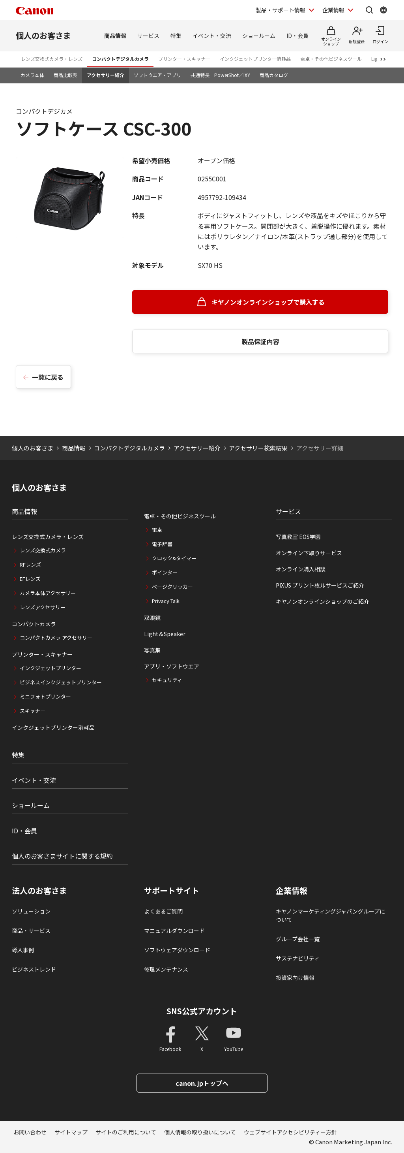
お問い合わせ (30, 1132)
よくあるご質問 (163, 911)
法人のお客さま (39, 890)
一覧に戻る (48, 377)
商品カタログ (274, 75)
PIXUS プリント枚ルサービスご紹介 (320, 585)
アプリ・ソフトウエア (171, 666)
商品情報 (115, 36)
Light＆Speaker (164, 634)
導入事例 (23, 950)
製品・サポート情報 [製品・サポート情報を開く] (280, 10)
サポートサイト (171, 890)
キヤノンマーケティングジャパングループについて (330, 915)
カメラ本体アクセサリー (48, 593)
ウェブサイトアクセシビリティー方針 (290, 1132)
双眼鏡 (152, 618)
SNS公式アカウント (201, 1011)
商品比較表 (65, 75)
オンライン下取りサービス (309, 553)
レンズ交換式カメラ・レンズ (51, 58)
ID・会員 (297, 36)
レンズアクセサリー (42, 607)
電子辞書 (162, 544)
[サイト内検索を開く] (369, 10)
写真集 (152, 650)
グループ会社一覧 (298, 939)
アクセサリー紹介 (105, 75)
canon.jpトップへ (202, 1083)
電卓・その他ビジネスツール (331, 58)
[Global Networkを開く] (383, 10)
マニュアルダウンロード (174, 930)
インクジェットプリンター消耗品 (255, 58)
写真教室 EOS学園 (298, 537)
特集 (175, 36)
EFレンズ (30, 578)
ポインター (165, 572)
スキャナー (32, 710)
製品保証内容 (260, 341)
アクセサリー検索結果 (258, 448)
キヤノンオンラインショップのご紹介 (322, 601)
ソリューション (31, 911)
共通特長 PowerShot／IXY (220, 75)
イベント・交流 (212, 36)
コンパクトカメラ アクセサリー (56, 637)
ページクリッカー (172, 586)
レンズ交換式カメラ (43, 550)
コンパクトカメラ (34, 624)
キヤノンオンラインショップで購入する (268, 302)
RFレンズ (30, 564)
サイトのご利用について (125, 1132)
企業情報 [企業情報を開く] (333, 10)
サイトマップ (71, 1132)
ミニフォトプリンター (45, 696)
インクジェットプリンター (50, 668)
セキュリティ (167, 680)
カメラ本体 (32, 75)
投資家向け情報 (295, 978)
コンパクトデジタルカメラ (120, 58)
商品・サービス (31, 930)
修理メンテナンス (166, 969)
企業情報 (291, 890)
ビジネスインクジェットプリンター (61, 682)
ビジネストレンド (34, 969)
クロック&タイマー (174, 558)
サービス (148, 36)
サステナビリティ (298, 958)
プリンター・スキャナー (184, 58)
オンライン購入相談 (300, 569)
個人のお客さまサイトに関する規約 (62, 856)
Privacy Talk (166, 601)
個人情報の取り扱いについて (200, 1132)
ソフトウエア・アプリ (157, 75)
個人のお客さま (43, 35)
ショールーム (258, 36)
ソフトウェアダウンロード (177, 950)
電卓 (157, 529)
